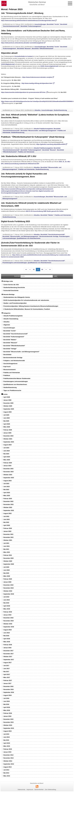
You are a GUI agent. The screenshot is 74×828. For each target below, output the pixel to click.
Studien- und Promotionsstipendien (15, 303)
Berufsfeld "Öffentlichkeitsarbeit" (43, 48)
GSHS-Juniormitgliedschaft (49, 66)
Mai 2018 (6, 635)
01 (34, 269)
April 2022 (6, 525)
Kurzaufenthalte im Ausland (24, 56)
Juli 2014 (6, 770)
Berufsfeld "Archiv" (53, 24)
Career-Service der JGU (11, 284)
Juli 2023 (6, 483)
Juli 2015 (6, 734)
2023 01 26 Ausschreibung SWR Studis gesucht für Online (45, 211)
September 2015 (8, 728)
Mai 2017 (6, 671)
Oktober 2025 (7, 406)
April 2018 (6, 638)
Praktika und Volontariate (26, 152)
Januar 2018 (7, 647)
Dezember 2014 (8, 755)
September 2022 (8, 510)
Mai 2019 (6, 603)
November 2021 (8, 537)
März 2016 (6, 710)
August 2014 (7, 767)
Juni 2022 (6, 519)
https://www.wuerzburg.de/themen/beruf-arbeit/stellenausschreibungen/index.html (28, 20)
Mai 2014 (6, 773)
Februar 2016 (7, 713)
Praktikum (6, 375)
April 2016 (6, 707)
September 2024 (8, 442)
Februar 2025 (7, 430)
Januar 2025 (7, 433)
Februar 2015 (7, 749)
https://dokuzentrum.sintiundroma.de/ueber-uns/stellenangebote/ (22, 43)
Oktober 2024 (7, 439)
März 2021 (6, 552)
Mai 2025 (6, 421)
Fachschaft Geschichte (10, 290)
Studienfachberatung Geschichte (14, 287)
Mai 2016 (6, 704)
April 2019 (6, 606)
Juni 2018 (6, 633)
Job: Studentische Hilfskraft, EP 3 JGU (18, 156)
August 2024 (7, 445)
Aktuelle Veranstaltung (10, 319)
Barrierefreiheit (38, 789)
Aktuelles (37, 110)
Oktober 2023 (7, 474)
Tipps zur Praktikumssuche (12, 390)
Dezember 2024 (8, 436)
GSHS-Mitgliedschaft (8, 64)
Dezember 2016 (8, 686)
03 (42, 269)
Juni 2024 (6, 451)
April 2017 (6, 674)
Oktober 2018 (7, 624)
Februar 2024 (7, 463)
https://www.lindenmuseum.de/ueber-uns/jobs (37, 77)
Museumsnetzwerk (9, 369)
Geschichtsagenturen (10, 363)
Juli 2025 (6, 415)
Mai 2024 (6, 454)
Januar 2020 (7, 582)
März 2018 (6, 641)
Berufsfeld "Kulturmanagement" (31, 26)
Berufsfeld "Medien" (47, 215)
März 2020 (6, 576)
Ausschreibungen (40, 24)
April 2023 (6, 492)
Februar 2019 (7, 612)
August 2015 (7, 731)
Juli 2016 (6, 698)
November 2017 (8, 653)
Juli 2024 (6, 448)
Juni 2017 (6, 668)
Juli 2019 (6, 597)
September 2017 (8, 659)
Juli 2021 (6, 543)
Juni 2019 (6, 600)
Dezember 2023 (8, 468)
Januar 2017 (7, 683)
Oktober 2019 (7, 591)
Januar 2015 (7, 752)
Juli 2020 (6, 567)
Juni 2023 (6, 486)
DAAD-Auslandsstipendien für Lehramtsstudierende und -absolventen (26, 300)
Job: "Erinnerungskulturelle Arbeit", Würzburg (22, 13)
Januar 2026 (7, 400)
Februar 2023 (7, 498)
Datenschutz (21, 789)
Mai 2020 (6, 573)
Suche (17, 276)
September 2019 (8, 594)
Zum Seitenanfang (50, 789)
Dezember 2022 (8, 501)
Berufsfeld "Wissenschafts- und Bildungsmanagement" (39, 130)
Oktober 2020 (7, 561)
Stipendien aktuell (9, 53)
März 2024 (6, 460)
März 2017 (6, 677)
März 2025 (6, 427)
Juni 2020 (6, 570)
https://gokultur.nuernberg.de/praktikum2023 (50, 144)
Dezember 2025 (8, 403)
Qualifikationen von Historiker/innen (28, 238)
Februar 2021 (7, 555)
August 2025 (7, 412)
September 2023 (8, 477)
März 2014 (6, 776)
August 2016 (7, 695)
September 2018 (8, 627)
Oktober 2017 (7, 656)
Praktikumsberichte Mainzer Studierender (16, 378)
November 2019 (8, 588)
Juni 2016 (6, 701)
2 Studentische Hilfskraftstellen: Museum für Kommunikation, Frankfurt (26, 309)
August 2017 (7, 662)
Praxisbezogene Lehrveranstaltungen (15, 262)
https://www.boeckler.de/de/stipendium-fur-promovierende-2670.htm (23, 92)
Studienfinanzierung (60, 110)
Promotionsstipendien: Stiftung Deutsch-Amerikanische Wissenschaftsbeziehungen (30, 306)
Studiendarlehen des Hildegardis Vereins (16, 297)
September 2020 (8, 564)
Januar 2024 (7, 465)
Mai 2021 (6, 549)
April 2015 (6, 743)
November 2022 (8, 504)
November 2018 (8, 621)
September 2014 (8, 764)
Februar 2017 (7, 680)
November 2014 (8, 758)
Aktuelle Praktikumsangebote (43, 128)
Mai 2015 (6, 740)
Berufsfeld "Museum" (24, 48)
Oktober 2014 (7, 761)
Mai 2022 (6, 522)
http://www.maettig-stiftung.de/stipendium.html (37, 83)
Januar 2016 (7, 716)
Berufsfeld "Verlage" (10, 348)
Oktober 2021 (7, 540)
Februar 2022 (7, 528)
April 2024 (6, 457)
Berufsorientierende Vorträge (48, 236)
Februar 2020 (7, 579)
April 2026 (6, 397)
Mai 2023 (6, 489)
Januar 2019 (7, 615)
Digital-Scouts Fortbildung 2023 (15, 221)
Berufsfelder (7, 354)
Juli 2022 (6, 516)
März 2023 (6, 495)
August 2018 (7, 630)
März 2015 (6, 746)
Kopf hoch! (7, 366)
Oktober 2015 (7, 725)
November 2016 (8, 689)
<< (26, 269)
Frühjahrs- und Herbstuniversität (14, 360)
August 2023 (7, 480)
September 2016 (8, 692)
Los (55, 276)
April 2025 (6, 424)
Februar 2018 (7, 644)
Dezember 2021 (8, 534)
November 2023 (8, 471)
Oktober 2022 (7, 507)
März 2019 (6, 609)
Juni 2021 (6, 546)
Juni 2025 (6, 418)
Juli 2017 (6, 665)
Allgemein (6, 325)
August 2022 (7, 513)
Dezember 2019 (8, 585)
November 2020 (8, 558)
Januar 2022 (7, 531)
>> (50, 269)
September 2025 (8, 409)
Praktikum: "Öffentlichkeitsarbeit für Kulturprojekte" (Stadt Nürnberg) (32, 137)
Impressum (30, 789)
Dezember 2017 (8, 650)
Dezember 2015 (8, 719)
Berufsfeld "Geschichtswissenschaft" (53, 234)
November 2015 (8, 722)
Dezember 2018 (8, 618)
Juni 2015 (6, 737)
